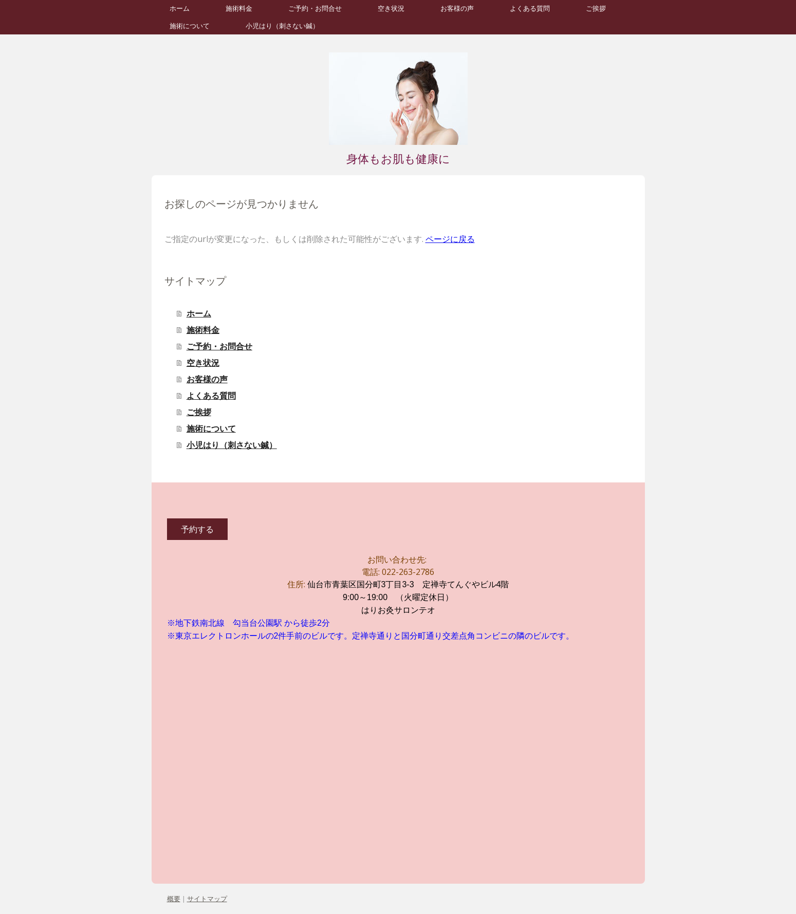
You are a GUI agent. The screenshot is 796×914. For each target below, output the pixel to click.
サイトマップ (207, 898)
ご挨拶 (596, 8)
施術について (190, 26)
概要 (173, 898)
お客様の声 (457, 8)
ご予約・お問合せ (315, 8)
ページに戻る (450, 239)
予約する (197, 529)
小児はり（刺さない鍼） (282, 26)
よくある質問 (530, 8)
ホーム (180, 8)
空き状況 (391, 8)
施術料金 (239, 8)
